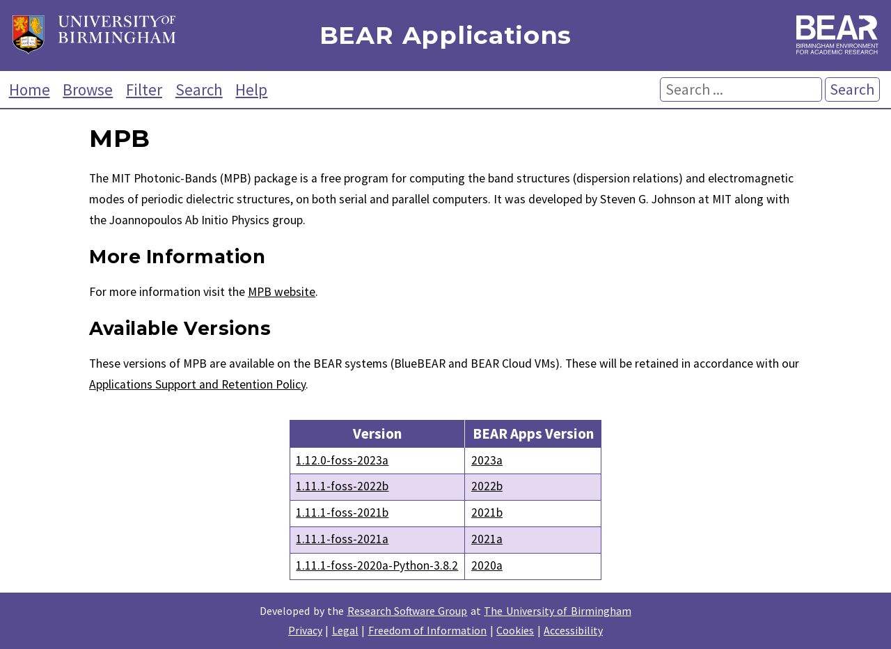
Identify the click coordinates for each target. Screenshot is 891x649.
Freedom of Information (427, 630)
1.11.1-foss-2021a (342, 539)
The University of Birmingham (557, 611)
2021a (487, 539)
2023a (487, 460)
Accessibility (573, 630)
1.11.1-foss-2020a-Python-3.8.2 (377, 565)
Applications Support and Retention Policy (197, 384)
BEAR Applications (445, 35)
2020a (487, 565)
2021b (487, 512)
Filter (144, 89)
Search (199, 89)
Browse (88, 89)
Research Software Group (407, 611)
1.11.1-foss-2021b (342, 512)
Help (251, 89)
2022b (487, 486)
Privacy (305, 630)
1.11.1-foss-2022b (342, 486)
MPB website (281, 291)
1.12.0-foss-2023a (342, 460)
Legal (345, 630)
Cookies (515, 630)
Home (29, 89)
